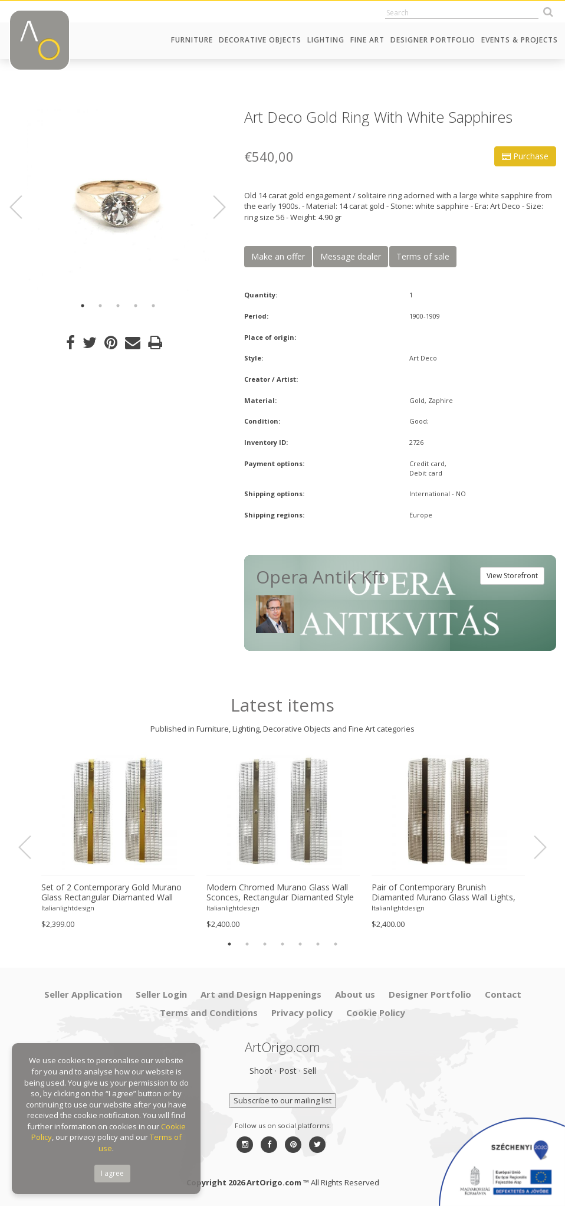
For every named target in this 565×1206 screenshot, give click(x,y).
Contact (503, 994)
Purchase (525, 156)
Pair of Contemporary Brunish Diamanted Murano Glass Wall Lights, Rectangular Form (443, 892)
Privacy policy (302, 1012)
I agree (112, 1173)
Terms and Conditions (209, 1012)
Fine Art (367, 40)
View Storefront (512, 576)
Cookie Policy (375, 1012)
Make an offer (278, 256)
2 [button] (100, 306)
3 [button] (118, 306)
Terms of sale (422, 256)
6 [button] (318, 944)
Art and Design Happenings (261, 994)
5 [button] (153, 306)
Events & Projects (519, 40)
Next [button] (212, 207)
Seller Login (161, 994)
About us (355, 994)
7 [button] (335, 944)
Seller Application (83, 994)
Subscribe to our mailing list (282, 1100)
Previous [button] (23, 207)
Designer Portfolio (432, 40)
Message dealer (350, 256)
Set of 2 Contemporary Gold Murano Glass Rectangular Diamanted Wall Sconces (111, 892)
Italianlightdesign (67, 907)
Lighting (325, 40)
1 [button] (82, 306)
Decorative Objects (260, 40)
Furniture (192, 40)
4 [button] (136, 306)
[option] (118, 200)
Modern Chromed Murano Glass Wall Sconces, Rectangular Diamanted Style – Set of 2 (280, 892)
